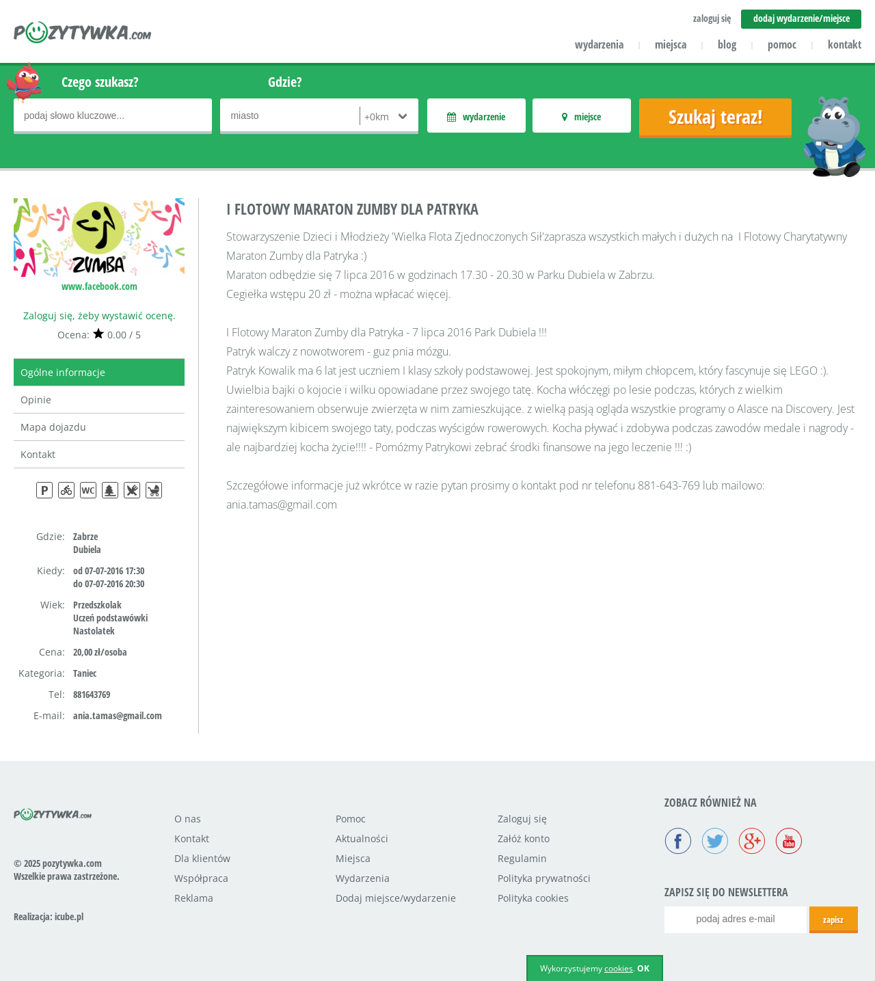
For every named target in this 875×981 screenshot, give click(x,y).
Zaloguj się (522, 818)
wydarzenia (599, 44)
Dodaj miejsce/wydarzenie (396, 897)
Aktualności (362, 838)
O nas (187, 818)
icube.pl (69, 916)
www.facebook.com (99, 286)
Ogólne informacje (63, 372)
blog (727, 44)
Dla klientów (202, 858)
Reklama (193, 897)
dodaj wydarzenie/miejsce (801, 18)
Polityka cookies (533, 897)
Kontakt (38, 454)
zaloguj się (712, 18)
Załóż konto (524, 838)
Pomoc (351, 818)
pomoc (782, 44)
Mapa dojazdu (53, 426)
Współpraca (201, 878)
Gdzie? (285, 81)
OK (643, 968)
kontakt (844, 44)
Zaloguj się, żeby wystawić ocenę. (99, 315)
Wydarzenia (363, 878)
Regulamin (522, 858)
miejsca (670, 44)
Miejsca (353, 858)
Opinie (36, 399)
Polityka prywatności (544, 878)
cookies (618, 968)
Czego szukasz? (100, 81)
